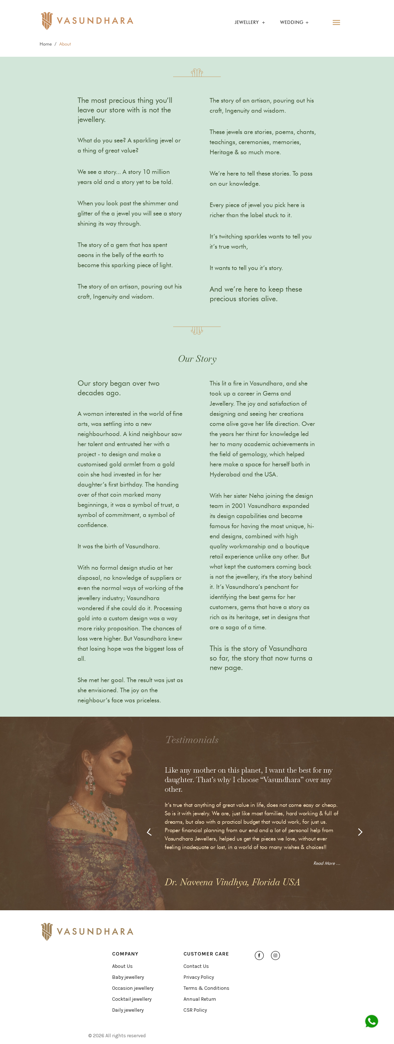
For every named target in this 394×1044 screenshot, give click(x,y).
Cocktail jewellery (131, 999)
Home (46, 44)
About (65, 44)
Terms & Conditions (206, 988)
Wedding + (294, 22)
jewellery (247, 22)
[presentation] (150, 832)
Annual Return (200, 999)
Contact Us (196, 966)
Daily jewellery (128, 1010)
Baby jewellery (128, 977)
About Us (122, 966)
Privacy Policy (199, 977)
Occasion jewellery (132, 988)
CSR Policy (195, 1010)
